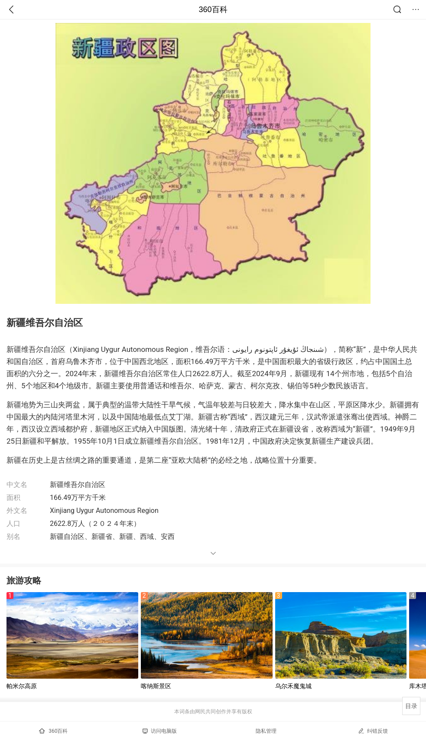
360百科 (212, 9)
